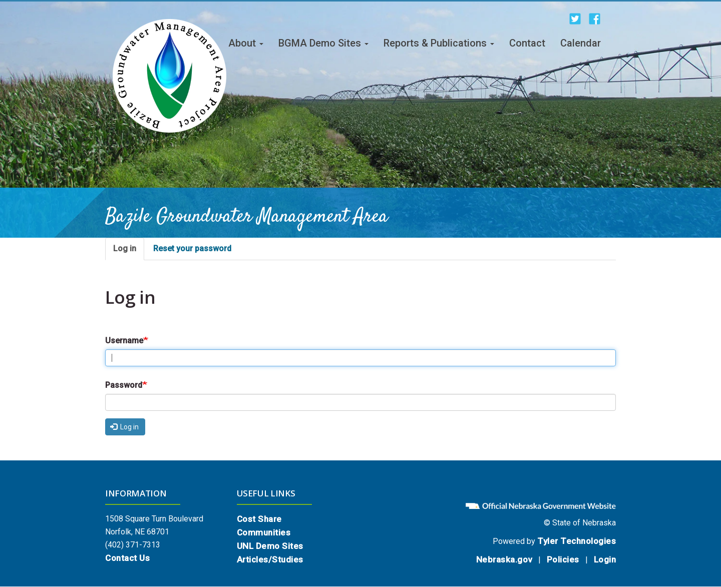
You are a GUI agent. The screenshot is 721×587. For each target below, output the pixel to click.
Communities (264, 532)
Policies (563, 559)
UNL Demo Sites (270, 546)
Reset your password (192, 248)
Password (123, 385)
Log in (124, 248)
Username (124, 340)
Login (605, 559)
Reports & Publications (439, 43)
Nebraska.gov (504, 559)
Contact (527, 43)
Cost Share (259, 519)
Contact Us (127, 558)
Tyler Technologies (576, 541)
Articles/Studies (270, 559)
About (245, 43)
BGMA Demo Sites (323, 43)
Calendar (580, 43)
